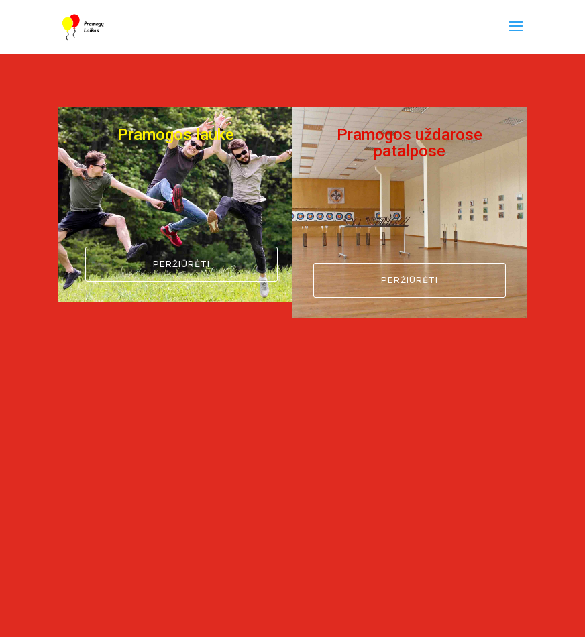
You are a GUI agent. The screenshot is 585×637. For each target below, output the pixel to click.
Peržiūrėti (181, 264)
